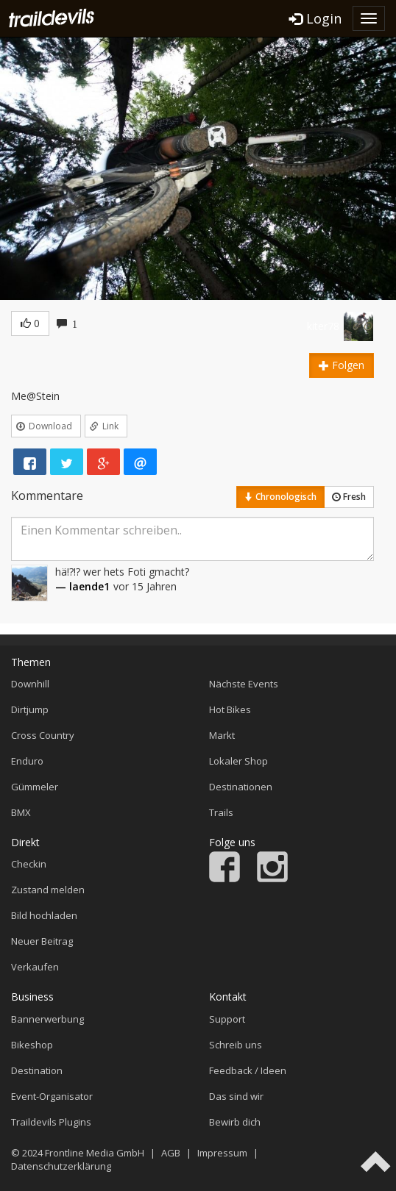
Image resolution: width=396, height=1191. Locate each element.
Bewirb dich (235, 1122)
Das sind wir (236, 1096)
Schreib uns (235, 1044)
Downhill (30, 683)
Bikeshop (32, 1044)
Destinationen (240, 786)
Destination (37, 1070)
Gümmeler (34, 786)
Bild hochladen (44, 915)
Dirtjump (30, 709)
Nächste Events (243, 683)
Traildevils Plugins (51, 1122)
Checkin (28, 863)
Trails (221, 812)
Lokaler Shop (238, 761)
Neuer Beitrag (42, 941)
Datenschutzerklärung (61, 1166)
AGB (170, 1152)
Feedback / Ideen (247, 1070)
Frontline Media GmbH (94, 1152)
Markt (222, 735)
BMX (21, 812)
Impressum (222, 1152)
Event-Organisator (52, 1096)
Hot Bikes (230, 709)
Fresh (349, 496)
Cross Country (42, 735)
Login (315, 18)
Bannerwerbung (47, 1019)
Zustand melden (48, 889)
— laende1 (82, 586)
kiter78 (323, 326)
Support (227, 1019)
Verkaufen (35, 966)
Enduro (27, 761)
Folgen (341, 365)
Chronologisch (280, 496)
